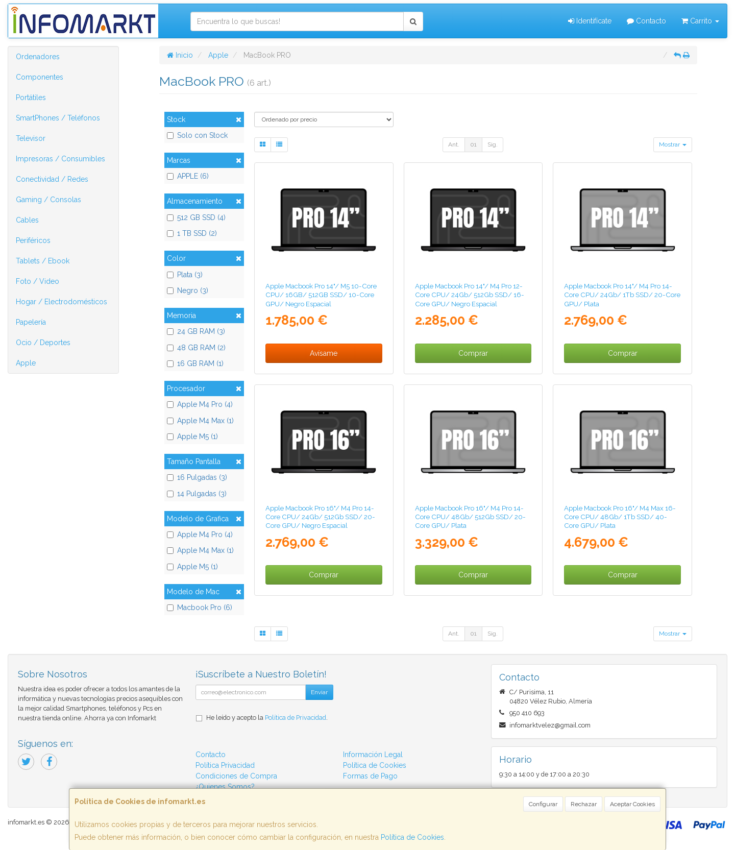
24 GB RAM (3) (196, 331)
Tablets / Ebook (42, 261)
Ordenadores (38, 57)
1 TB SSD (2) (192, 233)
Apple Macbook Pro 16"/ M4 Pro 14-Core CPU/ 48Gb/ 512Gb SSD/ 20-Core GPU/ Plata (470, 517)
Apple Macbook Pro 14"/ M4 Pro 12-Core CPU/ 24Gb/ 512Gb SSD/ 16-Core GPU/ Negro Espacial (469, 295)
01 (473, 144)
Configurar (543, 804)
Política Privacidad (225, 765)
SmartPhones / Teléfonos (58, 118)
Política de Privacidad (295, 717)
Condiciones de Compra (236, 776)
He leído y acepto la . (267, 717)
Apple (26, 363)
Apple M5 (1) (192, 436)
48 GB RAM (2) (196, 348)
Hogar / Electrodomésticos (61, 302)
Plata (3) (185, 275)
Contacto (646, 21)
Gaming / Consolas (48, 200)
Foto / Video (37, 281)
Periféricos (33, 240)
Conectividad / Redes (52, 179)
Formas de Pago (370, 776)
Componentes (39, 77)
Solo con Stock (197, 135)
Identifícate (589, 21)
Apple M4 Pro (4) (200, 404)
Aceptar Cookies (632, 804)
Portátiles (31, 97)
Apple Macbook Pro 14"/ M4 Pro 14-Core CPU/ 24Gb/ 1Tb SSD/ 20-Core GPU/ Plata (622, 295)
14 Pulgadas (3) (197, 494)
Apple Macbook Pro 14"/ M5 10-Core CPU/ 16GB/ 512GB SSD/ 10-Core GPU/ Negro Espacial (321, 295)
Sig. (492, 144)
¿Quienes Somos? (225, 787)
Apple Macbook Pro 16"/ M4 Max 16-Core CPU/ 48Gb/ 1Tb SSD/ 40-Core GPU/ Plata (620, 517)
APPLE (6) (188, 176)
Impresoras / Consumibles (60, 159)
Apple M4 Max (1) (200, 421)
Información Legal (373, 754)
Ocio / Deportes (43, 342)
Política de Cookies (412, 837)
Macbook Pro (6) (199, 607)
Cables (27, 220)
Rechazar (584, 804)
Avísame (323, 353)
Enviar (319, 692)
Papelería (31, 322)
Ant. (453, 144)
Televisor (30, 138)
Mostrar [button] (673, 144)
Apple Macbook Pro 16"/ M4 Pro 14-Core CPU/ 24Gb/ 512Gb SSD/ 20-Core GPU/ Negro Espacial (320, 517)
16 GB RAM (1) (195, 363)
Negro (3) (187, 290)
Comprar (473, 353)
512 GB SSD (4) (196, 217)
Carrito (700, 21)
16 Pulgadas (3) (197, 477)
